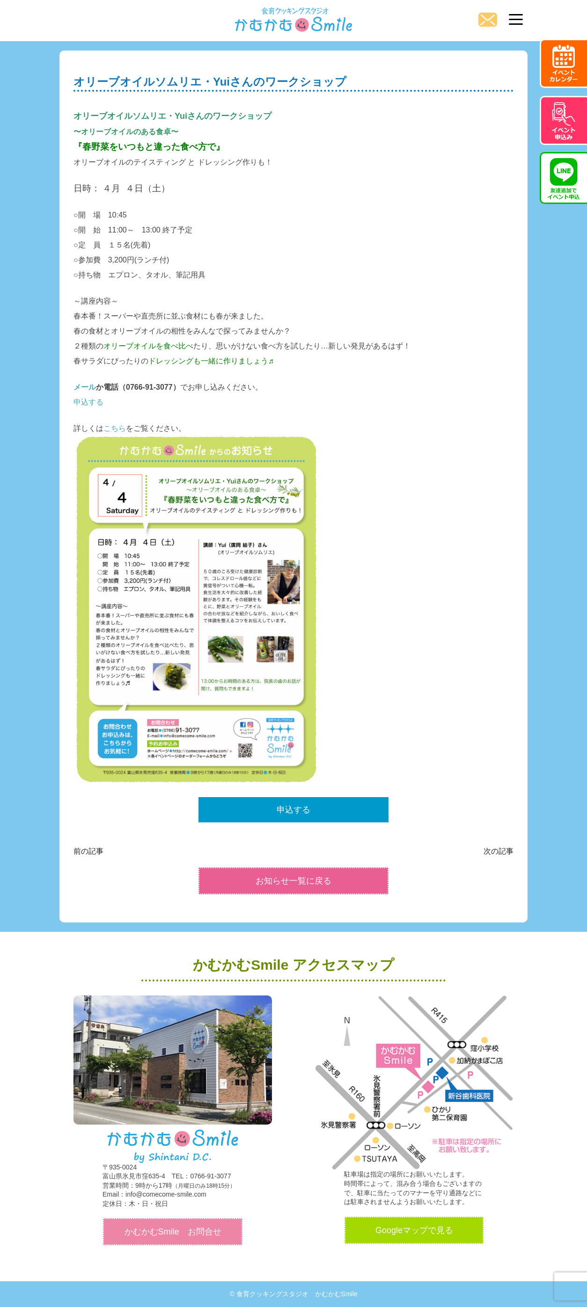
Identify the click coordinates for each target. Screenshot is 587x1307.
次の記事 (499, 851)
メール (84, 387)
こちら (114, 428)
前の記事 (88, 851)
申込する (88, 402)
